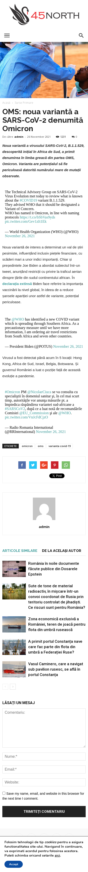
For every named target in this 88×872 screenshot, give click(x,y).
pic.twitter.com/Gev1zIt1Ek (26, 221)
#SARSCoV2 (15, 409)
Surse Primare (24, 103)
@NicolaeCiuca (39, 392)
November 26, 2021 (20, 236)
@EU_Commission (34, 413)
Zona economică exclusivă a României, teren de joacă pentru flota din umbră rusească (56, 624)
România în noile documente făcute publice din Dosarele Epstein (53, 568)
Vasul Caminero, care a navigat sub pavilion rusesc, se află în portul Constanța (55, 669)
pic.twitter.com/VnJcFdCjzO (26, 417)
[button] (81, 35)
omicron (27, 446)
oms (40, 446)
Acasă (6, 103)
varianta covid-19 (60, 446)
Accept (13, 864)
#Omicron (12, 392)
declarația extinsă (17, 284)
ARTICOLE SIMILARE (19, 551)
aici (57, 855)
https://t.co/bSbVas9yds (37, 217)
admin (18, 136)
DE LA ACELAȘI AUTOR (61, 551)
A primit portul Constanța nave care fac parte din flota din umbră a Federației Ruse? (55, 646)
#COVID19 (28, 200)
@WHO (18, 319)
